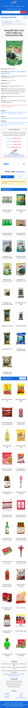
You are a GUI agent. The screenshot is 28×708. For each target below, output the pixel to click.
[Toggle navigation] (25, 17)
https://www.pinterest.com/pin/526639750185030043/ (14, 118)
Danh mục (12, 21)
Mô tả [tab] (7, 177)
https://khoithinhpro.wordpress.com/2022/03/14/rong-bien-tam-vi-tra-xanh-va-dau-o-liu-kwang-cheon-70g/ (14, 124)
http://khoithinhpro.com (14, 674)
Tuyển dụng (9, 9)
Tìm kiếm (23, 12)
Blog (23, 6)
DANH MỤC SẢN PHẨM (8, 17)
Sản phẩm (18, 6)
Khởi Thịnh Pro (4, 21)
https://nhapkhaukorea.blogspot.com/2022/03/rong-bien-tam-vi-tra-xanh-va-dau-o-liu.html (14, 112)
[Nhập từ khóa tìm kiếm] (10, 12)
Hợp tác (15, 9)
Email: (14, 147)
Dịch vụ (7, 698)
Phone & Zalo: (14, 138)
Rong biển (18, 21)
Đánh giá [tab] (20, 177)
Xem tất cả (22, 378)
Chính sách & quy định (21, 698)
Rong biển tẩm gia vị (7, 22)
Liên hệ (20, 9)
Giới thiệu (12, 6)
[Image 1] (14, 64)
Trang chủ (6, 6)
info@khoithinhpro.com (14, 675)
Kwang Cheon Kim (11, 80)
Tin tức (21, 693)
